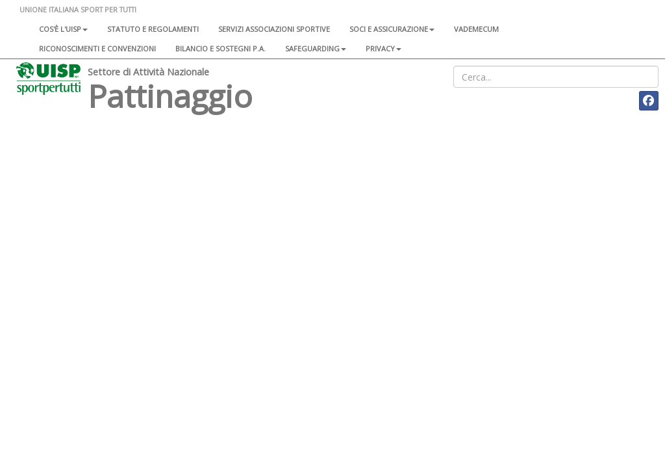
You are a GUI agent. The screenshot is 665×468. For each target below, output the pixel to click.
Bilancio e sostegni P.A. (220, 48)
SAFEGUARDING (315, 48)
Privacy (383, 48)
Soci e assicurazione (391, 29)
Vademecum (476, 29)
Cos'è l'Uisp (63, 29)
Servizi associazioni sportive (274, 29)
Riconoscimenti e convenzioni (97, 48)
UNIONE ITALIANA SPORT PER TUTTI (77, 9)
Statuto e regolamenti (153, 29)
